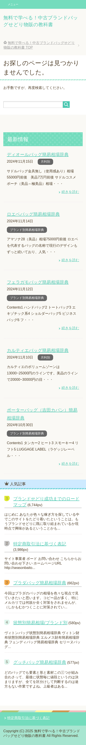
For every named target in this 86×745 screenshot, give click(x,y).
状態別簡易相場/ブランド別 (40, 622)
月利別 (45, 161)
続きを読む (70, 192)
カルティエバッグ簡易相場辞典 (38, 350)
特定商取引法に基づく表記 (39, 543)
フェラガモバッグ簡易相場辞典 (38, 282)
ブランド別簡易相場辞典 (27, 230)
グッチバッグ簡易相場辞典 (39, 662)
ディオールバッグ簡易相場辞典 (38, 154)
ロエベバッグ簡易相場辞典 (33, 214)
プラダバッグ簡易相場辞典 (39, 582)
